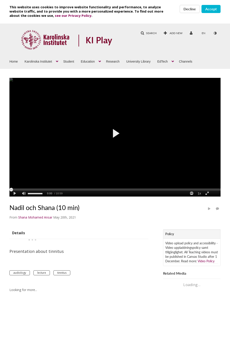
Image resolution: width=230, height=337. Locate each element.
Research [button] (112, 61)
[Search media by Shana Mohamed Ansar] (35, 217)
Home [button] (13, 61)
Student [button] (68, 61)
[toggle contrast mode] (215, 33)
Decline (190, 9)
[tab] (18, 232)
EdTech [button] (162, 61)
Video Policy (206, 261)
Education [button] (88, 61)
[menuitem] (16, 61)
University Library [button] (138, 61)
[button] (148, 33)
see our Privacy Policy (73, 15)
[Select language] (203, 33)
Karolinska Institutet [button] (38, 61)
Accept (211, 9)
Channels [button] (185, 61)
